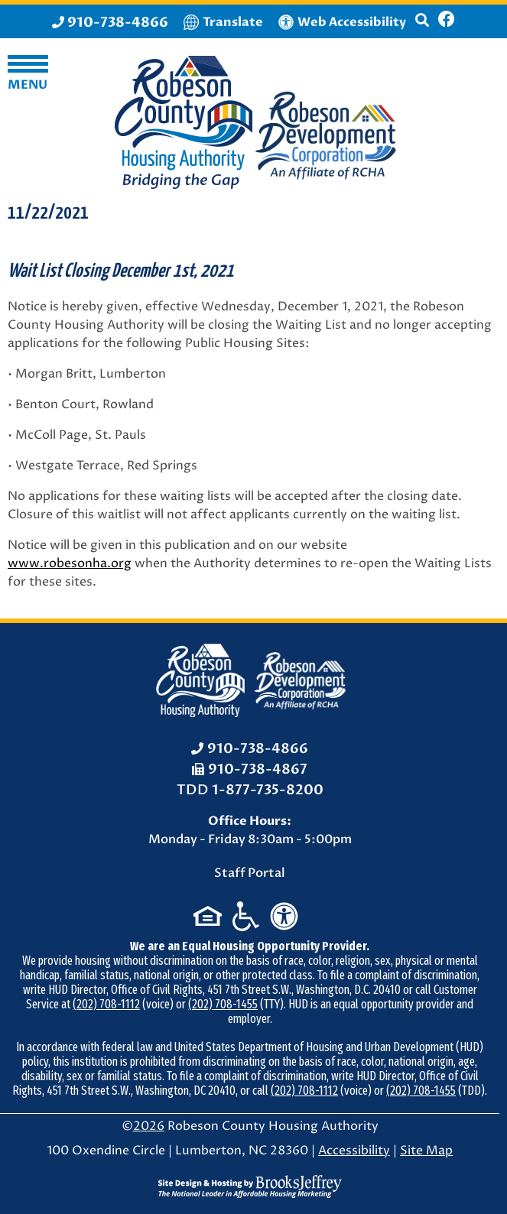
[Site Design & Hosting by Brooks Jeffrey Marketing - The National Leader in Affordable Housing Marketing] (250, 1186)
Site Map (426, 1150)
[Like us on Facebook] (446, 21)
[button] (422, 26)
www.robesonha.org (70, 563)
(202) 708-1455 (223, 1004)
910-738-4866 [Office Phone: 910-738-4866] (257, 748)
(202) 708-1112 (106, 1004)
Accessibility (354, 1150)
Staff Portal (249, 873)
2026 (148, 1126)
